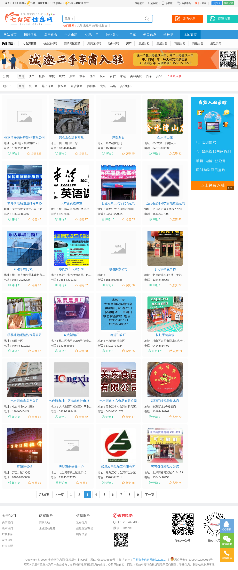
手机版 (167, 3)
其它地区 (126, 86)
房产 (128, 43)
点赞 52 (83, 416)
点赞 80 (36, 285)
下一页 (149, 494)
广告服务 (7, 534)
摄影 (42, 76)
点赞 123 (36, 153)
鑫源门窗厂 (118, 335)
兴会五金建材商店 (71, 137)
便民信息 (149, 34)
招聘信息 (30, 34)
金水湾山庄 (165, 137)
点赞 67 (36, 351)
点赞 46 (36, 219)
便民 (32, 76)
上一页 (59, 494)
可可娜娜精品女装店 (165, 466)
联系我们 (7, 528)
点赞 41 (176, 153)
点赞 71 (83, 153)
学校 (52, 76)
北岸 (80, 25)
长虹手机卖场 (165, 335)
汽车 (149, 76)
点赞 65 (130, 351)
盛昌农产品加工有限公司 (118, 466)
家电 (123, 76)
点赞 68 (83, 351)
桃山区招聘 (50, 43)
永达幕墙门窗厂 (25, 269)
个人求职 (71, 34)
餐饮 (62, 76)
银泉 (101, 25)
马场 (113, 86)
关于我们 (7, 522)
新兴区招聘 (94, 43)
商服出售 (197, 43)
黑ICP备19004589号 (102, 559)
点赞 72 (176, 416)
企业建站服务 (47, 528)
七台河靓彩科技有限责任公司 (165, 203)
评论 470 (157, 351)
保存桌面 (139, 3)
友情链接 (7, 540)
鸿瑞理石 (118, 137)
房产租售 (50, 34)
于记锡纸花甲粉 (165, 269)
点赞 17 (130, 416)
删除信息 (81, 534)
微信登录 (228, 3)
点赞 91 (36, 482)
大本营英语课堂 (71, 203)
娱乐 (103, 76)
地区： (7, 86)
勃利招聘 (113, 43)
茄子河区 (47, 86)
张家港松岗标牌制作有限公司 (24, 137)
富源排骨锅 (24, 466)
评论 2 (15, 153)
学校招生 (170, 34)
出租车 (87, 25)
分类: (6, 76)
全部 (21, 76)
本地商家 (190, 34)
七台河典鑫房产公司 (25, 400)
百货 (113, 76)
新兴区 (62, 86)
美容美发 (136, 76)
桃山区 (33, 86)
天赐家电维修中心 (71, 466)
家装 (82, 76)
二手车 (131, 34)
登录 (204, 3)
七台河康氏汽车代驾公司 (118, 203)
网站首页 (10, 34)
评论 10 (109, 219)
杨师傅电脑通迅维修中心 (24, 203)
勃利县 (91, 86)
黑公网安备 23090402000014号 (191, 559)
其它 (159, 76)
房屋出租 (144, 43)
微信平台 (186, 3)
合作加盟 (7, 545)
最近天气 (215, 43)
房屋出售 (161, 43)
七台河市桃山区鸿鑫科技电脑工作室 (74, 400)
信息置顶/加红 (84, 528)
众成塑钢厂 (71, 335)
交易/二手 (92, 34)
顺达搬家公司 (118, 269)
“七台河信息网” (57, 559)
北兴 (103, 86)
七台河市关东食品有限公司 (118, 400)
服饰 (72, 76)
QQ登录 (216, 3)
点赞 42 (176, 219)
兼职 (95, 25)
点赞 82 (83, 285)
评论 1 (156, 153)
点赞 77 (83, 219)
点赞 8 (84, 482)
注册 (197, 3)
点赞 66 (130, 285)
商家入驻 (175, 76)
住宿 (92, 76)
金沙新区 (77, 86)
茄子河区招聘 (72, 43)
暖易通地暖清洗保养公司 (24, 335)
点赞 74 (177, 351)
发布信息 (81, 522)
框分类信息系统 (149, 559)
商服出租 (179, 43)
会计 (107, 25)
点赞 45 (130, 153)
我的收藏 (153, 3)
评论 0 (63, 153)
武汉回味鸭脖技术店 (165, 400)
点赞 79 (130, 219)
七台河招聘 (29, 43)
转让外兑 (112, 34)
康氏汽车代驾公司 (71, 269)
